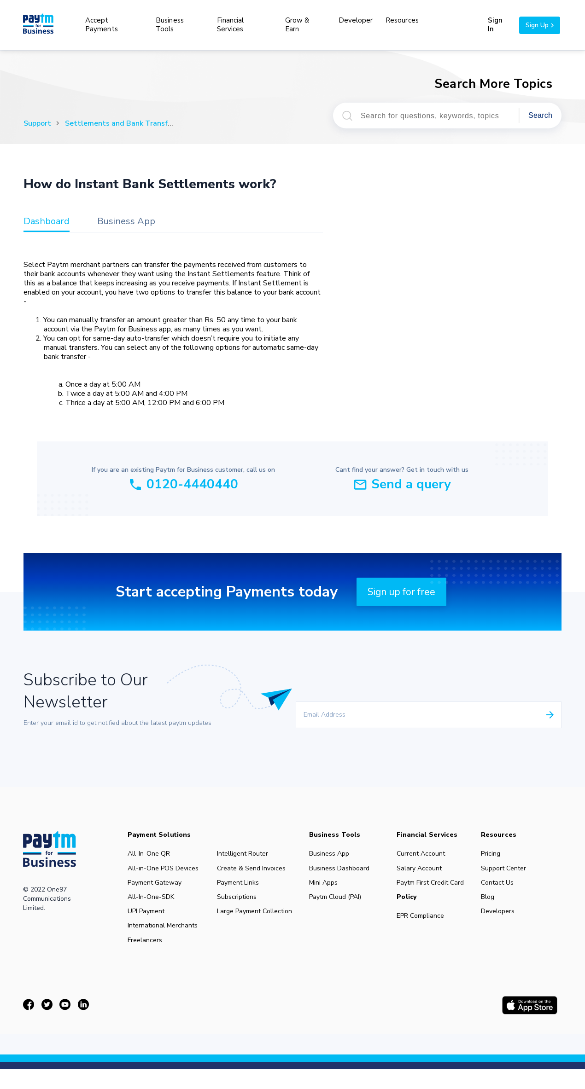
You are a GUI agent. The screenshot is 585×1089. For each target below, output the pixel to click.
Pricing (496, 853)
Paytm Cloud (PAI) (338, 903)
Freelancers (145, 953)
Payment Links (239, 887)
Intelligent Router (244, 853)
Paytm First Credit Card (435, 887)
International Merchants (163, 936)
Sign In (495, 25)
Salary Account (424, 870)
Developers (503, 920)
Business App (332, 853)
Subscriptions (238, 903)
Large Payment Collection (256, 920)
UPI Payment (146, 920)
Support (37, 123)
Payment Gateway (155, 887)
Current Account (425, 853)
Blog (493, 903)
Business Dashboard (343, 870)
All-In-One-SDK (151, 903)
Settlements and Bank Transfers (121, 123)
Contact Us (502, 887)
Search (540, 115)
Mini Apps (326, 887)
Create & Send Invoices (253, 870)
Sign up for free (401, 591)
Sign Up (540, 25)
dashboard (46, 221)
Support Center (509, 870)
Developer (356, 20)
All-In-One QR (149, 853)
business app (126, 221)
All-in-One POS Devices (164, 870)
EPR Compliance (425, 922)
